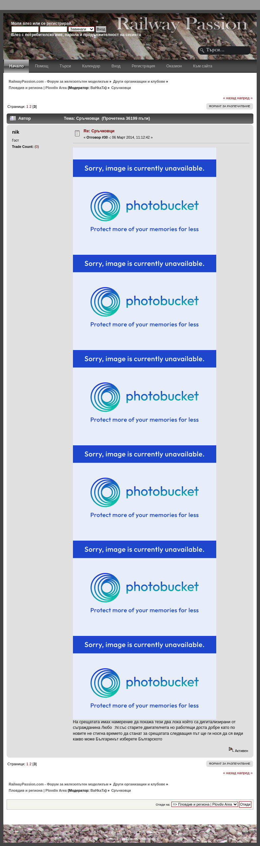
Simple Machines (151, 832)
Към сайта (202, 66)
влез (27, 23)
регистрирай (58, 23)
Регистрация (143, 66)
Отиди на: (163, 804)
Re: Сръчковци (99, 131)
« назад (229, 98)
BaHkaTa (98, 88)
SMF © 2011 (128, 832)
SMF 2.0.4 (108, 832)
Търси (65, 66)
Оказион (174, 66)
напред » (245, 98)
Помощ (41, 66)
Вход (115, 66)
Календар (91, 66)
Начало (16, 66)
